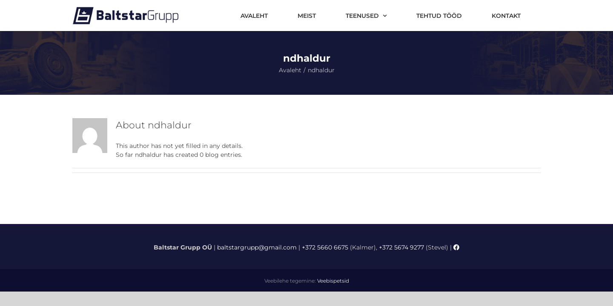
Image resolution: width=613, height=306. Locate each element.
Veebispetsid (333, 281)
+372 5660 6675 (325, 247)
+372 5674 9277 (401, 247)
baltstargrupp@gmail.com (257, 247)
